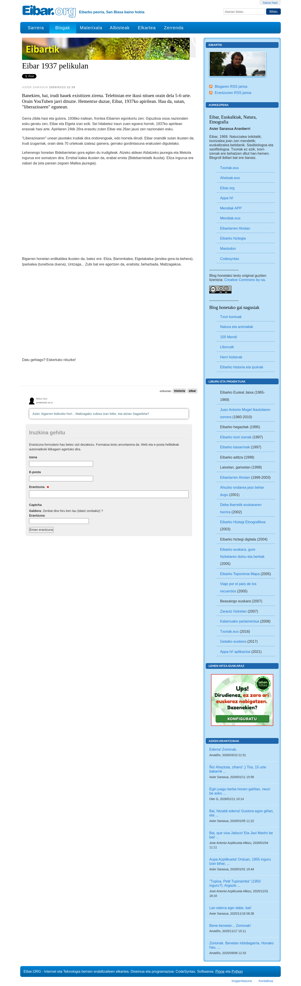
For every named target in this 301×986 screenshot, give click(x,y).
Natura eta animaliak (236, 327)
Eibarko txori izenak (235, 437)
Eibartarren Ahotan (235, 228)
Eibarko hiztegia (233, 238)
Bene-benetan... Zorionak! (230, 925)
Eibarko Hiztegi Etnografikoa (242, 522)
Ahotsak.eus (230, 178)
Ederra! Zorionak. (223, 749)
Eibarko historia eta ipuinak (241, 367)
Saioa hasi (270, 2)
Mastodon (228, 248)
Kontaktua (266, 981)
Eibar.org (227, 188)
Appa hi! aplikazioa (235, 652)
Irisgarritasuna (242, 981)
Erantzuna (39, 487)
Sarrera (36, 27)
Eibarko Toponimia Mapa (240, 574)
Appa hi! (226, 198)
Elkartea (147, 27)
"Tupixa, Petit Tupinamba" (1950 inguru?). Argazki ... (235, 883)
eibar (192, 391)
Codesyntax (229, 259)
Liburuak (227, 347)
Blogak (62, 27)
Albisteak (120, 27)
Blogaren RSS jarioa (231, 86)
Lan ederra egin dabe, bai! (230, 908)
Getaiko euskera (233, 641)
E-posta (35, 472)
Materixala (91, 27)
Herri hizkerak (231, 357)
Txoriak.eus (229, 168)
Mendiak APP (231, 208)
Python (237, 971)
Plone (220, 971)
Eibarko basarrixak (235, 447)
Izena (33, 457)
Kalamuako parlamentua (239, 621)
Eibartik (215, 45)
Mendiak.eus (230, 218)
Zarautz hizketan (233, 611)
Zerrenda (173, 27)
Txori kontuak (231, 317)
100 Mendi (228, 337)
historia (179, 391)
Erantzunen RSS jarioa (233, 93)
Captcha (35, 505)
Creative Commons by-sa (244, 280)
